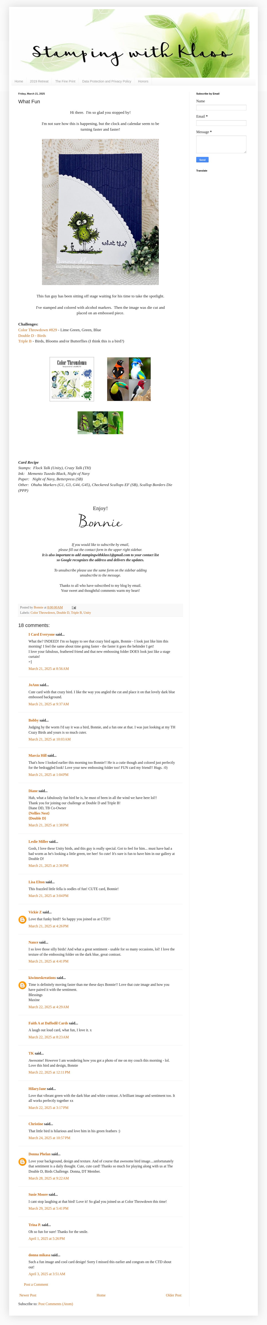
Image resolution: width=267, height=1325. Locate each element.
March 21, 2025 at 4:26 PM (48, 926)
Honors (143, 81)
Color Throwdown (43, 612)
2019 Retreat (39, 81)
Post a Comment (36, 1284)
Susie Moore (38, 1194)
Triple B (25, 341)
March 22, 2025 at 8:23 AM (49, 1037)
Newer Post (27, 1295)
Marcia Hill (38, 755)
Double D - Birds (32, 335)
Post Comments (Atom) (55, 1304)
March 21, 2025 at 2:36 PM (48, 865)
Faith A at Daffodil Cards (48, 1023)
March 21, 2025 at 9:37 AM (49, 704)
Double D (63, 612)
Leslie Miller (38, 842)
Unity (87, 612)
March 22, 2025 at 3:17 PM (48, 1108)
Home (19, 81)
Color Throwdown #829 (37, 330)
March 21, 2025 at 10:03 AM (50, 739)
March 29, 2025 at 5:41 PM (48, 1208)
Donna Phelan (39, 1154)
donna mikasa (39, 1255)
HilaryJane (37, 1089)
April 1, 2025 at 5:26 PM (47, 1238)
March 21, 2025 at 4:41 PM (48, 961)
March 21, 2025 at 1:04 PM (48, 775)
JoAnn (34, 685)
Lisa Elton (37, 882)
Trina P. (35, 1225)
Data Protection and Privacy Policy (106, 81)
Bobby (34, 720)
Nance (33, 942)
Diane (33, 791)
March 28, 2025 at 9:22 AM (49, 1178)
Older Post (173, 1295)
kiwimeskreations (42, 978)
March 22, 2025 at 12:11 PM (49, 1072)
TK (31, 1053)
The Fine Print (65, 81)
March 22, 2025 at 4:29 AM (49, 1007)
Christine (36, 1124)
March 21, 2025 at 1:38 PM (48, 825)
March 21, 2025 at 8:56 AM (49, 669)
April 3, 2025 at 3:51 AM (47, 1274)
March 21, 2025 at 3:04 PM (48, 896)
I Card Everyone (42, 634)
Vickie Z (35, 912)
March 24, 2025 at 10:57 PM (49, 1138)
